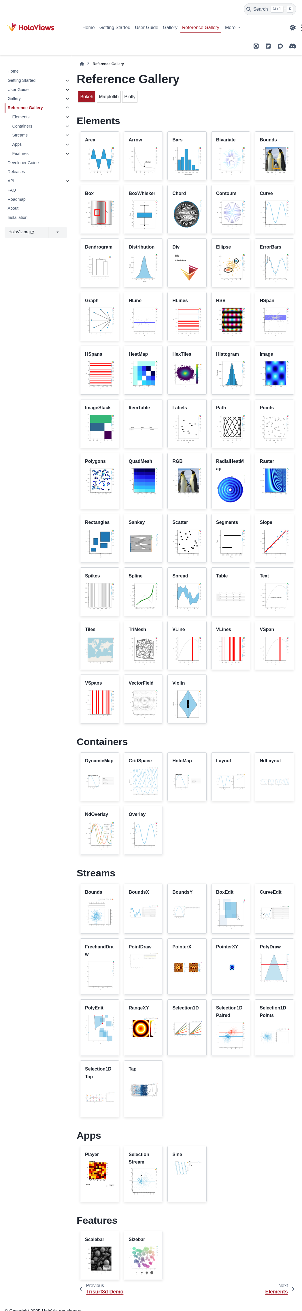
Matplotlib (108, 96)
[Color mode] (292, 28)
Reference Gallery (200, 27)
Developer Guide (23, 162)
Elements (20, 117)
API (10, 181)
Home (88, 27)
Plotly (129, 96)
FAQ (11, 190)
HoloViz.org (21, 232)
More (231, 27)
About (12, 208)
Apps (17, 144)
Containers (22, 126)
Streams (20, 135)
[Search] (270, 9)
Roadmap (16, 199)
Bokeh (86, 96)
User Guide (146, 27)
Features (20, 153)
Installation (17, 217)
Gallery (170, 27)
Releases (16, 171)
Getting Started (115, 27)
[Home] (82, 64)
